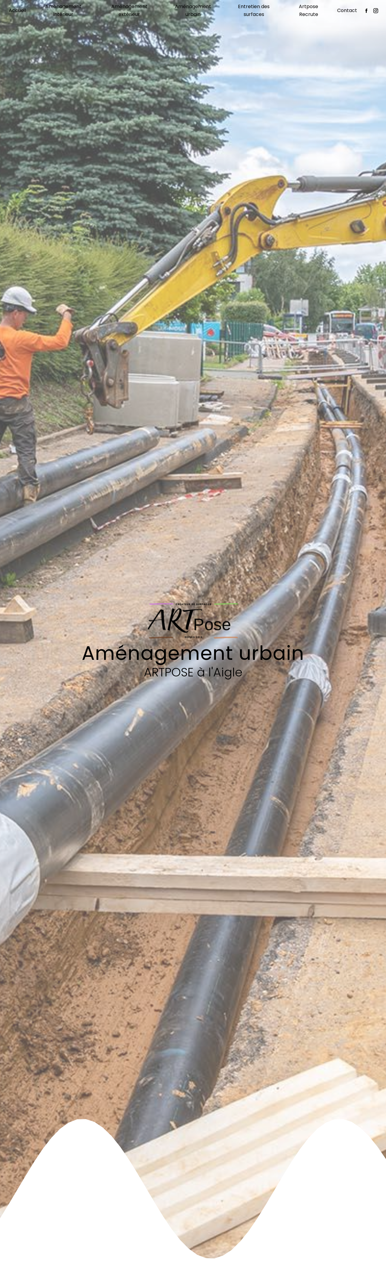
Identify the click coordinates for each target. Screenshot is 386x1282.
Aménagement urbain (193, 10)
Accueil (17, 10)
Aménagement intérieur (63, 10)
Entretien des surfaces (254, 10)
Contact (347, 10)
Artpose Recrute (308, 10)
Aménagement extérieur (129, 10)
